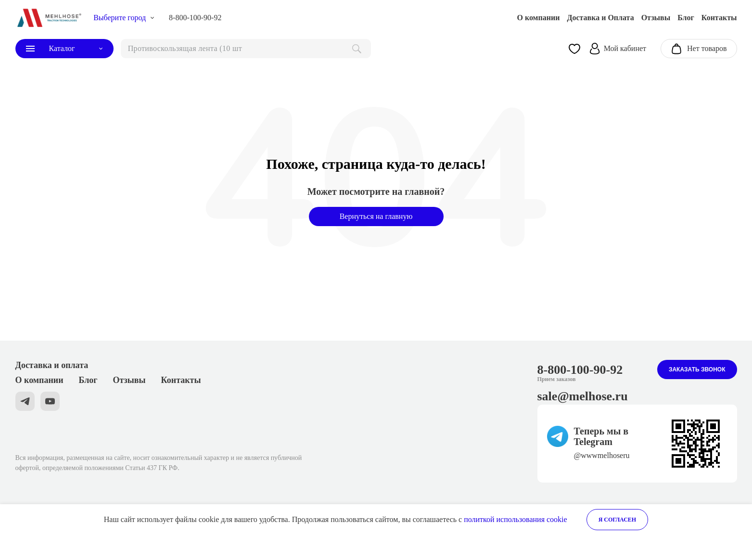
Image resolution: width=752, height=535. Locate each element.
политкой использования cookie (515, 519)
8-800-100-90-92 (195, 17)
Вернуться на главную (376, 216)
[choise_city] (123, 18)
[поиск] (246, 48)
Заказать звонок (697, 369)
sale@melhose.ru (582, 396)
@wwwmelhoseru (602, 455)
